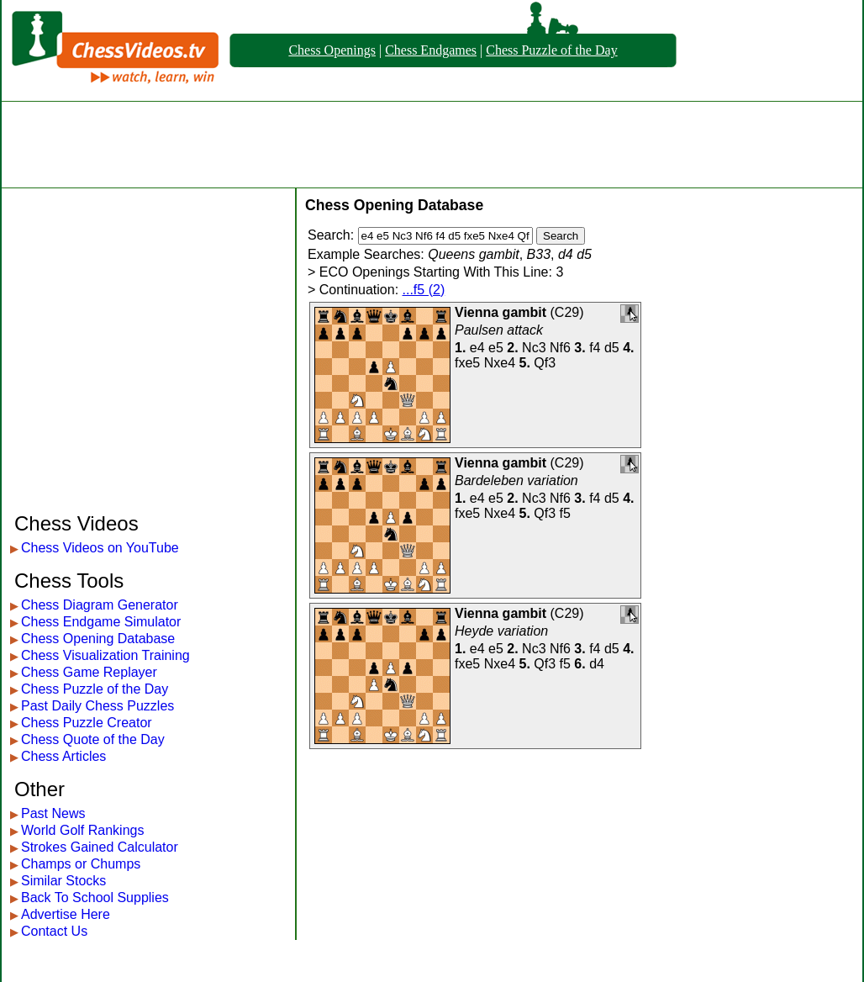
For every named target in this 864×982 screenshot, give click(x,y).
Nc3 (533, 348)
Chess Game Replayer (89, 672)
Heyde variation (501, 631)
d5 (611, 348)
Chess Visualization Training (105, 655)
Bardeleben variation (516, 480)
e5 (495, 348)
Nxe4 (499, 363)
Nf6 (560, 348)
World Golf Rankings (82, 830)
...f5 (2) (424, 289)
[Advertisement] (432, 144)
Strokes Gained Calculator (99, 847)
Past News (53, 813)
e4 (477, 348)
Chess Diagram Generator (99, 605)
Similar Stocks (63, 881)
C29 (567, 312)
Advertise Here (65, 914)
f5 (565, 513)
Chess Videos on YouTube (100, 548)
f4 (594, 348)
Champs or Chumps (80, 864)
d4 (596, 664)
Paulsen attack (499, 330)
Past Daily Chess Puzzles (97, 706)
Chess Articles (63, 756)
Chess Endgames (431, 50)
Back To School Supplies (95, 897)
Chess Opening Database (98, 638)
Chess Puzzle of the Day (551, 50)
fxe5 (467, 363)
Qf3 (545, 363)
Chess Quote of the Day (93, 739)
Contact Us (54, 931)
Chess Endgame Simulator (101, 622)
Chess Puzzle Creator (86, 722)
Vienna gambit (500, 312)
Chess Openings (332, 50)
